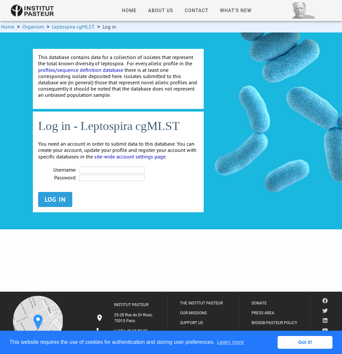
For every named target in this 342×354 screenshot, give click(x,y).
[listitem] (125, 317)
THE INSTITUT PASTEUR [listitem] (201, 303)
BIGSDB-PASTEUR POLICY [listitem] (274, 323)
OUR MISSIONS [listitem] (193, 313)
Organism (33, 26)
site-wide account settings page (130, 156)
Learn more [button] (230, 342)
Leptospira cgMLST (73, 26)
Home (7, 26)
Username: (65, 170)
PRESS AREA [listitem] (263, 313)
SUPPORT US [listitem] (191, 323)
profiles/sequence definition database (80, 70)
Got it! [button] (305, 342)
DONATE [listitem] (259, 303)
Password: (65, 178)
